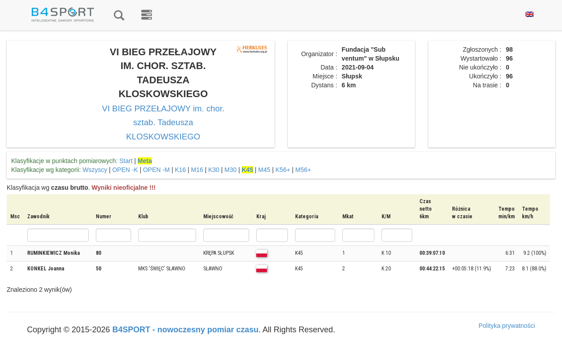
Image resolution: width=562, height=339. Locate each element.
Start (126, 160)
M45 (264, 169)
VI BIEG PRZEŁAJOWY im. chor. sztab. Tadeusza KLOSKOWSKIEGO (163, 122)
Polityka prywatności (507, 325)
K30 (213, 169)
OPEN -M (156, 169)
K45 (247, 169)
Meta (145, 160)
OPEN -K (125, 169)
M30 (231, 169)
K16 (180, 169)
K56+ (282, 169)
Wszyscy (94, 169)
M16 (197, 169)
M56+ (303, 169)
